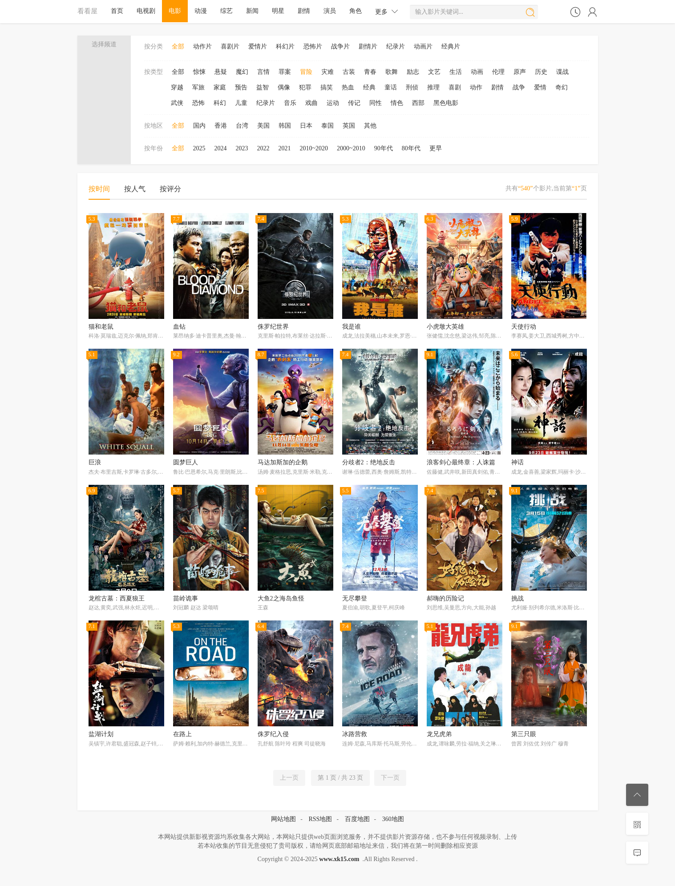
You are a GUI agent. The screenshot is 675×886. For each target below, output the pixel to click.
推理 (433, 87)
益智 (262, 87)
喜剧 (455, 87)
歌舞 (391, 71)
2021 (285, 148)
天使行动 (523, 326)
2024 (220, 148)
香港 (220, 125)
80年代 (411, 148)
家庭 (220, 87)
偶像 (284, 87)
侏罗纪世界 (273, 326)
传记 (354, 103)
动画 (477, 71)
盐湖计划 (101, 734)
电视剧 (146, 11)
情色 (397, 103)
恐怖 (198, 103)
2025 (199, 148)
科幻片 (285, 46)
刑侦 (412, 87)
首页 (117, 11)
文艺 (434, 71)
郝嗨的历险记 (445, 598)
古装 (349, 71)
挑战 (517, 598)
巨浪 (95, 462)
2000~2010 (351, 148)
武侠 (177, 103)
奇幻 (561, 87)
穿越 (177, 87)
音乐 (290, 103)
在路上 (182, 734)
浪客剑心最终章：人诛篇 (461, 462)
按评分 (170, 189)
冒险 (306, 71)
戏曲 (311, 103)
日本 (306, 125)
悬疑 (220, 71)
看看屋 (87, 11)
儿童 (241, 103)
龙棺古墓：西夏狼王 (117, 598)
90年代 (383, 148)
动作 (476, 87)
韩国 (285, 125)
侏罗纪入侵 (273, 734)
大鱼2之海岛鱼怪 (281, 598)
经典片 (450, 46)
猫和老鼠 (101, 326)
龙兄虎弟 (439, 734)
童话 (390, 87)
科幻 (220, 103)
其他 (370, 125)
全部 (178, 46)
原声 (519, 71)
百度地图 (357, 819)
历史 (541, 71)
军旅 (198, 87)
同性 (375, 103)
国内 (199, 125)
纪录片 (395, 46)
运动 (333, 103)
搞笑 (326, 87)
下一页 (390, 777)
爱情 (540, 87)
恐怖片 (312, 46)
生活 (455, 71)
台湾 (242, 125)
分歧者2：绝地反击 (368, 462)
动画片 (423, 46)
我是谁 (351, 326)
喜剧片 (230, 46)
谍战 (562, 71)
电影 (175, 11)
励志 (413, 71)
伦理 (498, 71)
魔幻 (242, 71)
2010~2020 (314, 148)
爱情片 (257, 46)
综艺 (226, 11)
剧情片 (368, 46)
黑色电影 (445, 103)
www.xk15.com (339, 859)
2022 (263, 148)
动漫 (200, 11)
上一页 (289, 777)
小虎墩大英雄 (445, 326)
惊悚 (199, 71)
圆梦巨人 (185, 462)
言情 (263, 71)
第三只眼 (523, 734)
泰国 (327, 125)
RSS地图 (320, 819)
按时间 (99, 189)
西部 (418, 103)
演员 (329, 11)
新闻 (252, 11)
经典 (369, 87)
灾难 (327, 71)
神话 (517, 462)
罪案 (285, 71)
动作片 (202, 46)
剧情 (304, 11)
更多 (386, 11)
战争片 (340, 46)
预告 (241, 87)
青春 (370, 71)
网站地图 (283, 819)
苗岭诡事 (185, 598)
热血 (348, 87)
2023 (242, 148)
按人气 (135, 189)
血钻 (179, 326)
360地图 (393, 819)
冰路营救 (354, 734)
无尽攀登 (354, 598)
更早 (435, 148)
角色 (355, 11)
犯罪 (305, 87)
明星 (278, 11)
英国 (349, 125)
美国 (263, 125)
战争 (519, 87)
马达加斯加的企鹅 (282, 462)
